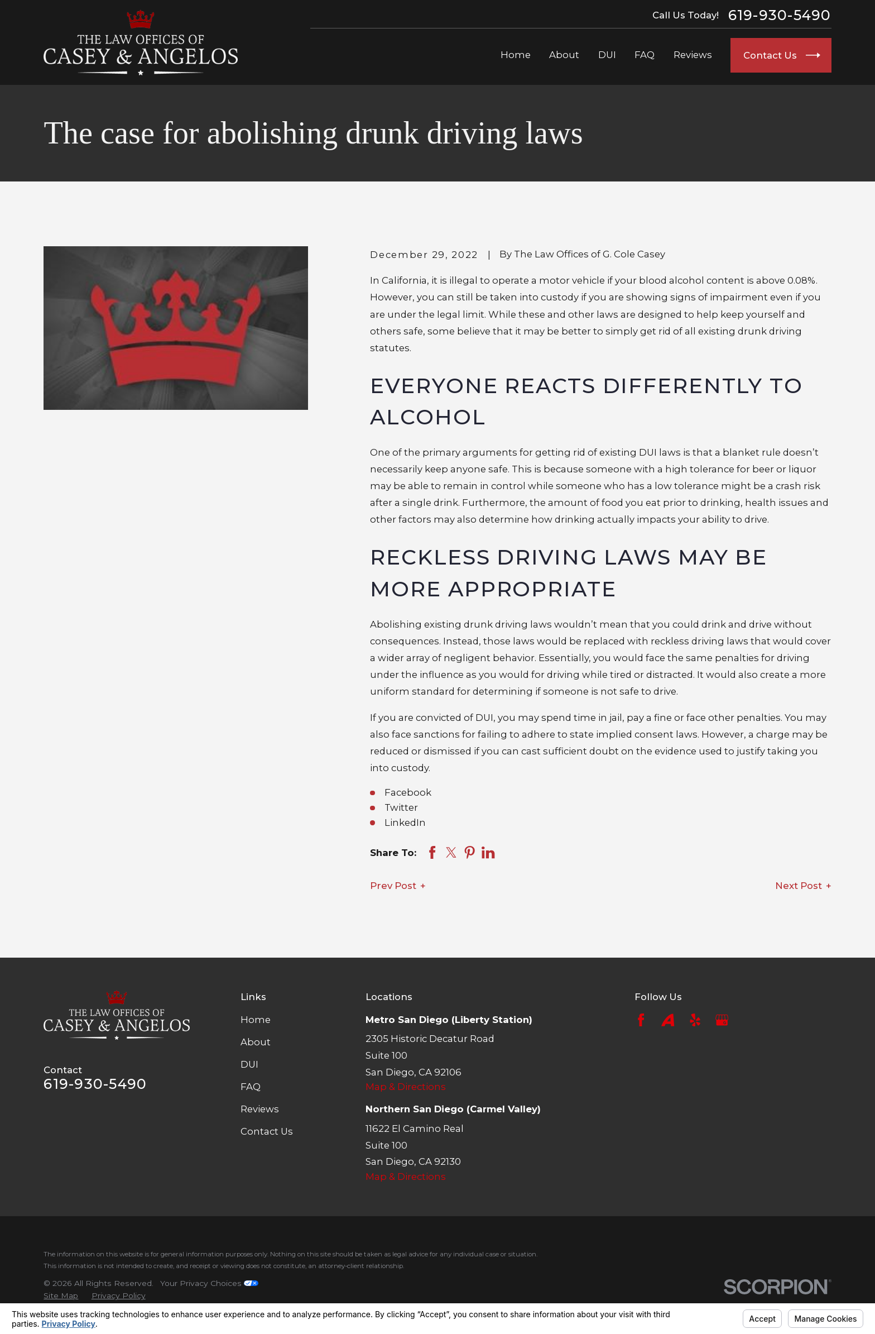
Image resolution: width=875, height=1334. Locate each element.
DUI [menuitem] (607, 54)
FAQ (251, 1086)
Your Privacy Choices (209, 1283)
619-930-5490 (779, 15)
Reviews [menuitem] (693, 54)
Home (256, 1019)
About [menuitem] (564, 54)
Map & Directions (406, 1086)
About (256, 1042)
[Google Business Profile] (721, 1019)
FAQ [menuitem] (644, 54)
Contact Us (267, 1131)
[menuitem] (61, 1295)
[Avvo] (667, 1019)
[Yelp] (695, 1019)
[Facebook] (640, 1019)
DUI (249, 1064)
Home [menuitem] (516, 54)
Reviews (260, 1109)
